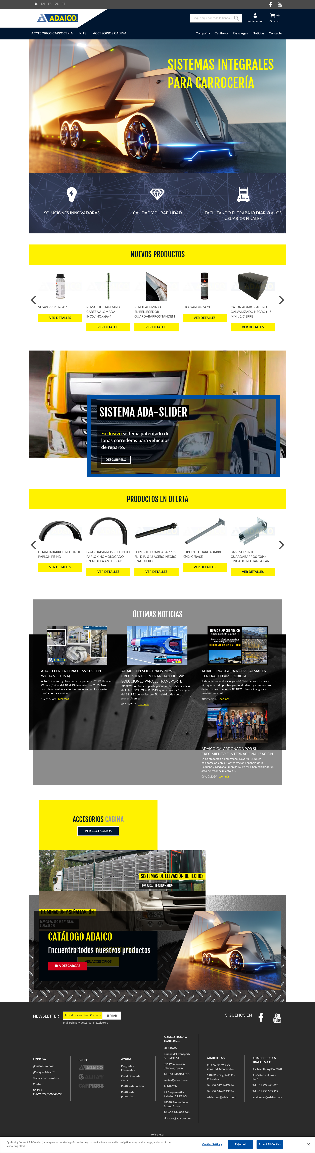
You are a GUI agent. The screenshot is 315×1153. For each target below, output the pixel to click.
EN (43, 3)
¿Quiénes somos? (43, 1066)
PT (63, 3)
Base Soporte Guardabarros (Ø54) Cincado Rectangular (250, 557)
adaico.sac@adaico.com (267, 1097)
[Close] (308, 1144)
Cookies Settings (212, 1144)
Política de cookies (132, 1086)
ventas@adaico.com (176, 1080)
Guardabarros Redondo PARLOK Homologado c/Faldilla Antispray (108, 557)
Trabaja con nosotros (46, 1078)
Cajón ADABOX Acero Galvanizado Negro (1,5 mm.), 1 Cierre (251, 312)
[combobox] (216, 18)
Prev (33, 300)
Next (281, 300)
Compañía (203, 33)
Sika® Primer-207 (52, 307)
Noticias (258, 33)
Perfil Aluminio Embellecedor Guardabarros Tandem (154, 312)
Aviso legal (157, 1134)
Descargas (240, 33)
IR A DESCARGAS (67, 966)
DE (56, 3)
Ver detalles (60, 318)
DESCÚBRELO (115, 459)
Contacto (275, 33)
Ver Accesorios (98, 831)
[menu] (101, 33)
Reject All (240, 1144)
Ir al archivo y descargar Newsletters (85, 1022)
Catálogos (222, 33)
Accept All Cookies (270, 1144)
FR (49, 3)
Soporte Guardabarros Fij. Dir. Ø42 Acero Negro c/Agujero (155, 557)
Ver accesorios (216, 881)
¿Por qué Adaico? (43, 1072)
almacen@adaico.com (177, 1118)
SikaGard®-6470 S (197, 307)
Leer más (63, 699)
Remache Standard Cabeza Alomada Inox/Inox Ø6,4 (103, 312)
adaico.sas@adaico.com (221, 1097)
